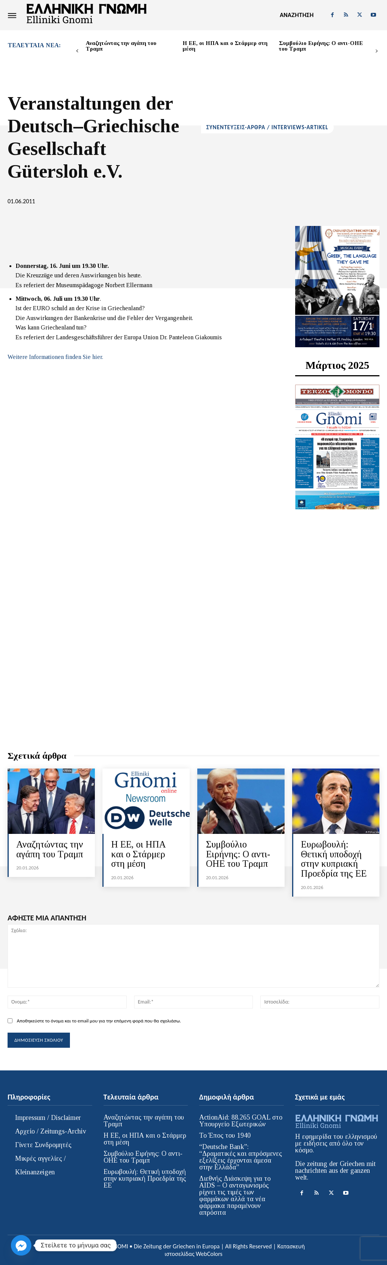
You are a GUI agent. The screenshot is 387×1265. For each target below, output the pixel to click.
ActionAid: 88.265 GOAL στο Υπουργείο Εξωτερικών (240, 1120)
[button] (296, 15)
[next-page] (376, 51)
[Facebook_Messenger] (21, 1245)
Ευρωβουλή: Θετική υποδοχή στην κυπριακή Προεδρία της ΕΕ (334, 858)
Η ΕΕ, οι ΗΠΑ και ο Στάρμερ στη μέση (225, 46)
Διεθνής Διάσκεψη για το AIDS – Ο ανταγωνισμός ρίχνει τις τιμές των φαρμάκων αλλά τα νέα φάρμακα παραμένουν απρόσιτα (235, 1195)
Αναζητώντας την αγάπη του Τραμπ (121, 46)
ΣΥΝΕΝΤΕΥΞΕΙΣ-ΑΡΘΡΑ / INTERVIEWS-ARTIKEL (267, 127)
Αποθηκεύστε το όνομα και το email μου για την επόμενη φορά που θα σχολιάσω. (99, 1019)
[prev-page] (77, 51)
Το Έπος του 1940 (225, 1134)
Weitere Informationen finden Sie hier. (55, 357)
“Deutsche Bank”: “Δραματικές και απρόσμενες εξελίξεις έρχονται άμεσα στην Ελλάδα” (240, 1156)
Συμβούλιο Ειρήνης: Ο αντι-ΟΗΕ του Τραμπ (321, 46)
